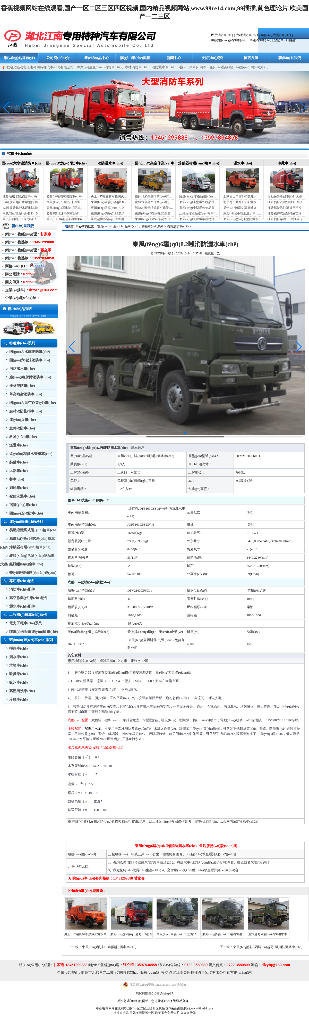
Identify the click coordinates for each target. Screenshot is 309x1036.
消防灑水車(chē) (110, 163)
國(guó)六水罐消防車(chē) (22, 163)
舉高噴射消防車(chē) (25, 394)
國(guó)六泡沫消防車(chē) (66, 163)
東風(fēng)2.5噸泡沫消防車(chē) (66, 202)
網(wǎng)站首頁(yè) (19, 58)
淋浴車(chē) (18, 471)
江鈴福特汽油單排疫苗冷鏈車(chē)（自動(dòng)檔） (287, 208)
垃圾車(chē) (18, 665)
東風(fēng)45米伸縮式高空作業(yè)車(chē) (154, 213)
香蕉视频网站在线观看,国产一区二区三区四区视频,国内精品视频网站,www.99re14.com (154, 1008)
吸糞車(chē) (18, 674)
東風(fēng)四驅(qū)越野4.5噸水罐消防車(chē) (22, 213)
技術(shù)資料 (212, 58)
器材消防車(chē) (22, 386)
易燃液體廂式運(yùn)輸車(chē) (33, 530)
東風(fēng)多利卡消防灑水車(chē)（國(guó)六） (242, 219)
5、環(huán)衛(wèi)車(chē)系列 (28, 640)
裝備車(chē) (18, 462)
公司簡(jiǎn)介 (58, 58)
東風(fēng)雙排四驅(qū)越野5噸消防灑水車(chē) (267, 947)
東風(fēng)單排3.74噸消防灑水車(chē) (109, 947)
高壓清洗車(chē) (22, 691)
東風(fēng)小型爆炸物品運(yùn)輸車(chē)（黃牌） (198, 208)
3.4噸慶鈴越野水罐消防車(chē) (22, 202)
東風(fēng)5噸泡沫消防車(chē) (66, 208)
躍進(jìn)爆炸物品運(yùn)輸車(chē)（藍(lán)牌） (198, 196)
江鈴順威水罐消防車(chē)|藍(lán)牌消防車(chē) (22, 196)
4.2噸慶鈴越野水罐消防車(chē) (22, 208)
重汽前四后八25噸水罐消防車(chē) (22, 219)
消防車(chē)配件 (22, 589)
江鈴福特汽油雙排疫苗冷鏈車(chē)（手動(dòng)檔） (287, 213)
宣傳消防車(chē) (22, 428)
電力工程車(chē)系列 (25, 623)
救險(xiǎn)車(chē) (23, 437)
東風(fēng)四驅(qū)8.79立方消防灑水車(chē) (110, 208)
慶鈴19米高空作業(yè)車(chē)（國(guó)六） (154, 196)
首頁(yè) (102, 226)
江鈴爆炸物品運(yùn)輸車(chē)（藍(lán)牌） (198, 213)
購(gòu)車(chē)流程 (135, 58)
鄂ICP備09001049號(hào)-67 (154, 993)
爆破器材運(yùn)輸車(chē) (198, 163)
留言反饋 (251, 58)
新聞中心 (174, 58)
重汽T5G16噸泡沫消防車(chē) (66, 219)
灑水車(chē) (243, 163)
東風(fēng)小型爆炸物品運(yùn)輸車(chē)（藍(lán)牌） (198, 202)
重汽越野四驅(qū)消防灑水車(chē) (110, 219)
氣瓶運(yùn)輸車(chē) (26, 564)
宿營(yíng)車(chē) (23, 505)
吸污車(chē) (18, 682)
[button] (302, 107)
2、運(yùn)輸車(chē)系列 (23, 522)
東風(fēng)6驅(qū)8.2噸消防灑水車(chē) (110, 213)
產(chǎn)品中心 (96, 58)
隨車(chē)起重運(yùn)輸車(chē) (33, 632)
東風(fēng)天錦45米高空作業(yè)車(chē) (154, 219)
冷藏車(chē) (287, 163)
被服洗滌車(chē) (22, 496)
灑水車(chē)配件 (22, 606)
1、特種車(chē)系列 (19, 343)
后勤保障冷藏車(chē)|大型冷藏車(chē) (287, 196)
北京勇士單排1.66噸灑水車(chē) (242, 196)
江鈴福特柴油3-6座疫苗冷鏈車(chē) (287, 219)
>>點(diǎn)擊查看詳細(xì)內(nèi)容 (212, 854)
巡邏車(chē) (18, 445)
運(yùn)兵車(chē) (22, 420)
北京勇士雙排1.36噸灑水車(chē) (242, 202)
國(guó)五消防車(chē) (26, 513)
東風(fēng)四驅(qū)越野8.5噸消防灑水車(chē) (110, 202)
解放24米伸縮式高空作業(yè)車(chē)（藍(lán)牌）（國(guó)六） (154, 208)
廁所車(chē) (18, 488)
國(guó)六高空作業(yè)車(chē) (32, 403)
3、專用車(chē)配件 (19, 581)
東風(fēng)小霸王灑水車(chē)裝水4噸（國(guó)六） (242, 213)
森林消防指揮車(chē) (25, 411)
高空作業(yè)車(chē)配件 (28, 598)
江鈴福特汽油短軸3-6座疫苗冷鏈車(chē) (287, 202)
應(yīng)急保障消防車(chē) (30, 377)
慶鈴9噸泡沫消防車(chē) (63, 213)
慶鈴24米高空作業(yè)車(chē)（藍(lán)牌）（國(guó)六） (154, 202)
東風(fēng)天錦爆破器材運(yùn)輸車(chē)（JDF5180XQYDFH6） (198, 219)
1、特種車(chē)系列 (150, 226)
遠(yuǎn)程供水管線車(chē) (30, 454)
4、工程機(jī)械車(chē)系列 (25, 615)
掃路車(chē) (18, 648)
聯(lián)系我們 (289, 58)
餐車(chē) (16, 479)
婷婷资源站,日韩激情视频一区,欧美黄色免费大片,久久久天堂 (154, 1013)
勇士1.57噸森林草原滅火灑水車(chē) (110, 196)
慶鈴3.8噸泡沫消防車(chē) (64, 196)
